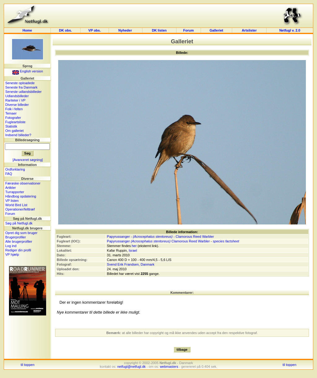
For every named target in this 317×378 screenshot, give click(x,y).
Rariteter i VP (15, 100)
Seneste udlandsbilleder (23, 91)
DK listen (159, 30)
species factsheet (226, 241)
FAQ (8, 174)
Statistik (11, 126)
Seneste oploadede (20, 83)
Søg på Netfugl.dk (19, 223)
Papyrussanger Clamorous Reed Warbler (158, 241)
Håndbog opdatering (20, 196)
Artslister (249, 30)
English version (27, 71)
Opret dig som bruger (21, 233)
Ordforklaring (15, 169)
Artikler (10, 187)
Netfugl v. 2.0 (289, 30)
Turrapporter (14, 192)
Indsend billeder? (18, 135)
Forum (188, 30)
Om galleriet (14, 131)
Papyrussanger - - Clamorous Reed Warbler (160, 236)
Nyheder (125, 30)
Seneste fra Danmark (21, 87)
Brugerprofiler (15, 237)
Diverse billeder (17, 104)
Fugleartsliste (15, 122)
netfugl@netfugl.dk (131, 366)
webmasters (169, 366)
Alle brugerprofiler (18, 241)
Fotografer (13, 117)
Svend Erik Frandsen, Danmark (130, 264)
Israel (133, 250)
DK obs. (65, 30)
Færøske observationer (23, 183)
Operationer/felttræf (20, 209)
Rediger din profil (18, 250)
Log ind (10, 246)
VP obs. (94, 30)
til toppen (28, 365)
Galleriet (216, 30)
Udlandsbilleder (17, 96)
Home (27, 30)
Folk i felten (14, 109)
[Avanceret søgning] (28, 160)
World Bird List (16, 205)
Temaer (11, 113)
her (134, 246)
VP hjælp (12, 254)
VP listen (12, 200)
